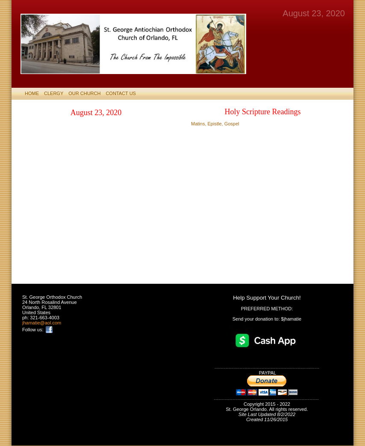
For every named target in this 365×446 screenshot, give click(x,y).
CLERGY (53, 93)
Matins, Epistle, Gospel (215, 123)
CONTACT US (121, 93)
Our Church (84, 93)
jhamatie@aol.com (41, 322)
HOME (32, 93)
